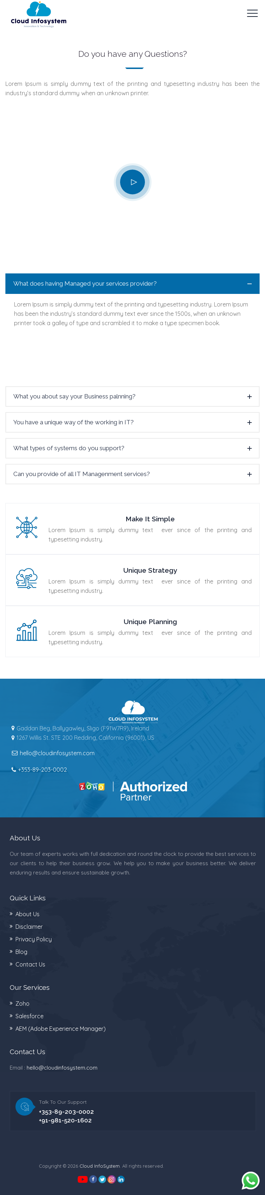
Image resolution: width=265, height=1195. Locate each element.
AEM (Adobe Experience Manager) (60, 1028)
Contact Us (30, 964)
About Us (27, 914)
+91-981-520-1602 (65, 1120)
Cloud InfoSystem (99, 1166)
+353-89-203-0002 (42, 769)
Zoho (22, 1003)
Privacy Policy (33, 939)
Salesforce (29, 1016)
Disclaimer (29, 926)
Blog (21, 951)
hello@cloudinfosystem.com (62, 1067)
